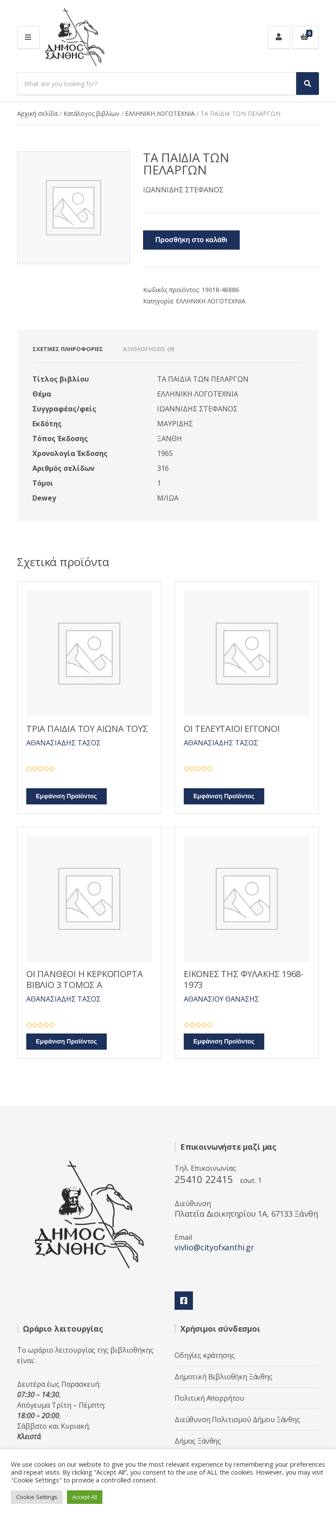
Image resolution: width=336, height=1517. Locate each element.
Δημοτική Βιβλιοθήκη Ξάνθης (224, 1376)
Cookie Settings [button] (36, 1497)
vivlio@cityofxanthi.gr (214, 1247)
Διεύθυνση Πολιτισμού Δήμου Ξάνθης (237, 1419)
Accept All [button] (84, 1497)
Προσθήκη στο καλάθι (191, 240)
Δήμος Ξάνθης (198, 1441)
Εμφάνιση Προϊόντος (66, 796)
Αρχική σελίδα (37, 113)
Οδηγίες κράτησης (204, 1355)
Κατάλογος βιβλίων (91, 113)
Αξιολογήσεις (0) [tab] (148, 349)
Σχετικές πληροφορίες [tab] (67, 349)
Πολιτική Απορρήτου (209, 1398)
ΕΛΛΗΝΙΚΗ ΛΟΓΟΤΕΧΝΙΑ (160, 113)
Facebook (184, 1300)
